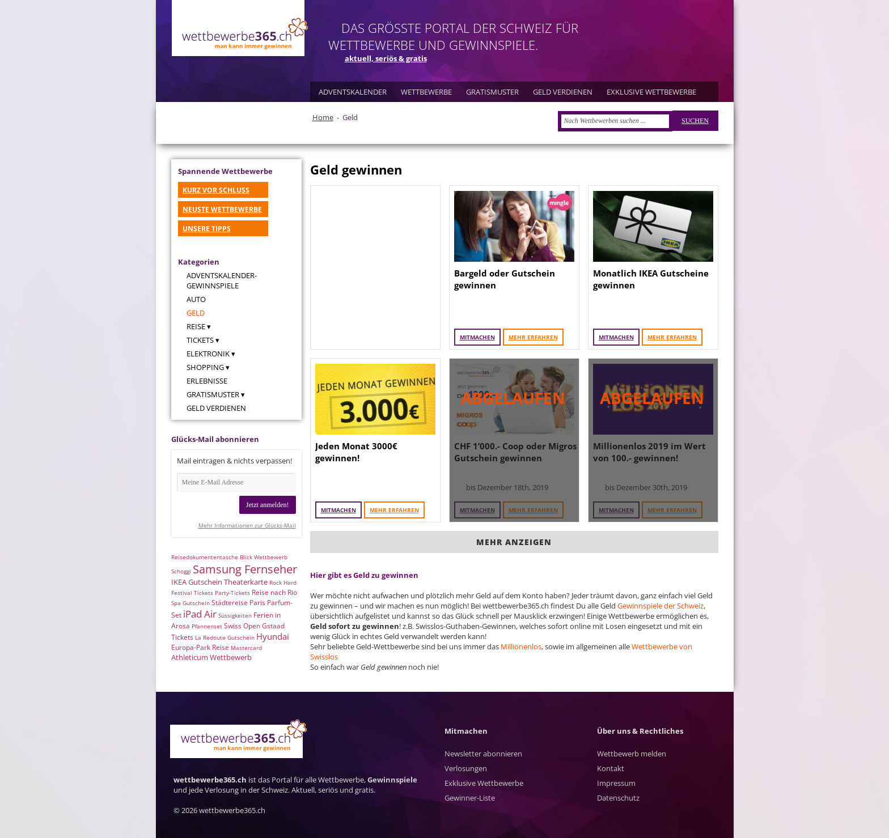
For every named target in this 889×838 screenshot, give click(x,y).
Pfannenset (207, 626)
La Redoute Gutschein (225, 637)
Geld (196, 313)
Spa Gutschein (190, 603)
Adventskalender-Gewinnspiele (222, 280)
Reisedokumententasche (204, 557)
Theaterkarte (246, 582)
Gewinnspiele (392, 780)
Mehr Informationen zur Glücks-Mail (247, 525)
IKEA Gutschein (196, 582)
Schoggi (181, 571)
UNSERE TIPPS (207, 228)
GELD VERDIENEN (562, 92)
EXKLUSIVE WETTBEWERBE (651, 92)
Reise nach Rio (274, 592)
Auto (196, 299)
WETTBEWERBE (426, 92)
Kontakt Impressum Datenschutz (618, 783)
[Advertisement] (375, 267)
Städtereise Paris (238, 602)
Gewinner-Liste (469, 798)
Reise (196, 326)
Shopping (205, 367)
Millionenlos (521, 646)
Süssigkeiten (235, 615)
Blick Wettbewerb (263, 557)
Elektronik (208, 353)
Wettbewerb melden (631, 753)
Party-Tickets (232, 593)
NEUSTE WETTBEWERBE (222, 209)
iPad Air (200, 613)
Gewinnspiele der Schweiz (660, 606)
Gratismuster (213, 394)
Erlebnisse (207, 381)
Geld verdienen (216, 408)
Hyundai (272, 636)
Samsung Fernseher (245, 569)
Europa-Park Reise (200, 647)
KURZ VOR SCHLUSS (216, 190)
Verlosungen (465, 768)
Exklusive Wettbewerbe (483, 783)
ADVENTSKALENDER (353, 92)
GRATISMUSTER (492, 92)
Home (322, 117)
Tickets (200, 340)
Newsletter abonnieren (483, 753)
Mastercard (246, 648)
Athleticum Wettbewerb (211, 657)
